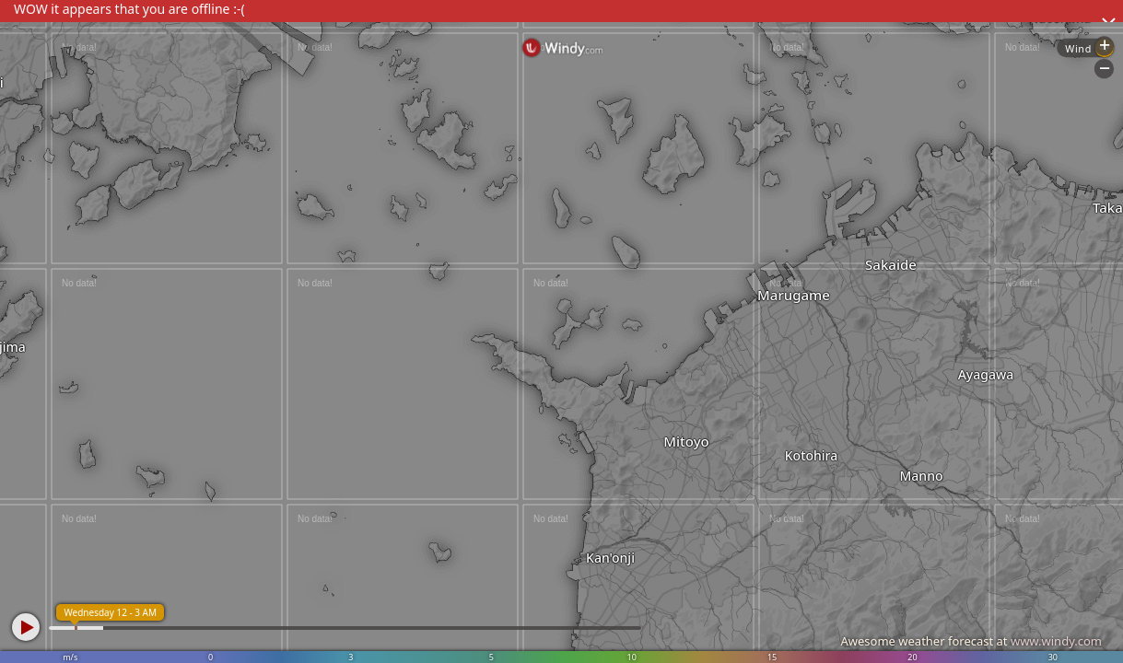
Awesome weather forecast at (971, 641)
